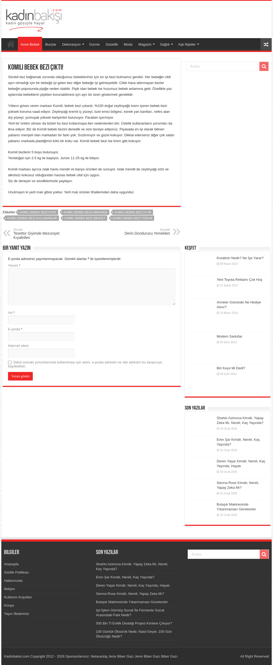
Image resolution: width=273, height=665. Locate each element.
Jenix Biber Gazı (121, 656)
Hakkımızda (13, 581)
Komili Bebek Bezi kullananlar (32, 218)
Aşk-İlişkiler (187, 44)
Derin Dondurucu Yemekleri (142, 231)
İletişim (9, 589)
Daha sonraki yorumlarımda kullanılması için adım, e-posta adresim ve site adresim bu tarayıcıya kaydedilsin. (85, 364)
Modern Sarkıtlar (229, 336)
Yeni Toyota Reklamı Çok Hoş (239, 280)
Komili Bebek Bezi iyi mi (133, 212)
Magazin (144, 44)
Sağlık (165, 44)
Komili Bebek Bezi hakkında (85, 212)
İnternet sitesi (18, 346)
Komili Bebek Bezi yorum (132, 218)
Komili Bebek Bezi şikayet (85, 218)
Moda (128, 44)
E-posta (15, 329)
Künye (9, 605)
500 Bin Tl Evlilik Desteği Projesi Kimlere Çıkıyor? (134, 623)
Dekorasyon (71, 44)
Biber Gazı (169, 656)
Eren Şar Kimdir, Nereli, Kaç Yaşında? (125, 577)
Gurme (94, 44)
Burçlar (50, 44)
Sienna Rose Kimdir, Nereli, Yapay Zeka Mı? (130, 594)
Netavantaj (99, 656)
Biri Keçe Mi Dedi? (231, 368)
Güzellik (112, 44)
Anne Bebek (30, 44)
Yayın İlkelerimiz (16, 614)
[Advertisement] (171, 18)
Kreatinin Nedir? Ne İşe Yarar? (240, 258)
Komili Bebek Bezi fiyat (38, 212)
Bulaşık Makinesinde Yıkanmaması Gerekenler (132, 602)
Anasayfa (11, 43)
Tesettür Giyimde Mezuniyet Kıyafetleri (40, 234)
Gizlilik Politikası (16, 572)
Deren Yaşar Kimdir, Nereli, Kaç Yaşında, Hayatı (133, 585)
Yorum (14, 265)
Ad (11, 313)
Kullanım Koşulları (18, 597)
